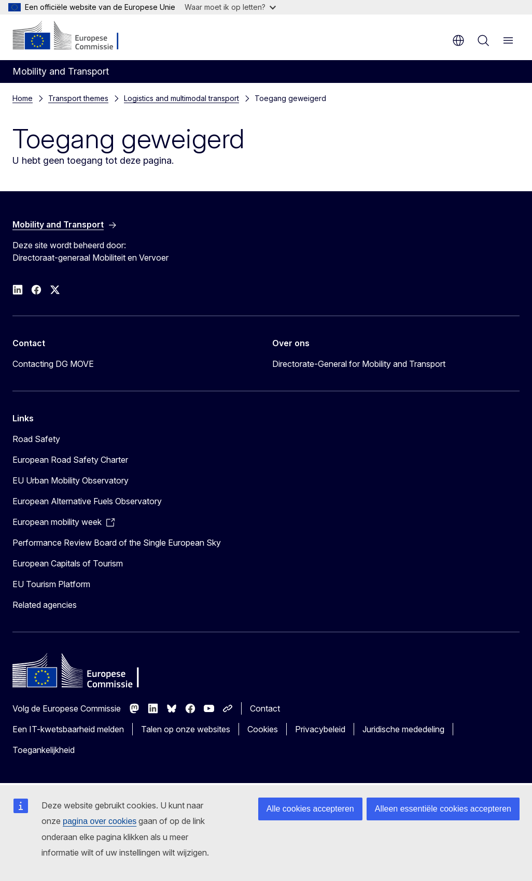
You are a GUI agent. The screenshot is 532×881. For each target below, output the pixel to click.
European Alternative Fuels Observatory (87, 501)
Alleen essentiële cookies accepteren (443, 808)
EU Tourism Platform (51, 584)
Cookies (262, 729)
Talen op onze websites (185, 729)
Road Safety (36, 439)
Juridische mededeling (403, 729)
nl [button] (458, 40)
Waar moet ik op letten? (230, 7)
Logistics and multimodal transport (181, 98)
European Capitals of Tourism (67, 563)
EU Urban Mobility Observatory (70, 480)
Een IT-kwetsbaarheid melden (68, 729)
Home (22, 98)
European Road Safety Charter (70, 459)
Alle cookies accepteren (310, 808)
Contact (265, 708)
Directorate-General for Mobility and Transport (358, 364)
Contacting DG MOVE (53, 364)
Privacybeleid (320, 729)
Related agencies (44, 605)
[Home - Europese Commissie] (75, 36)
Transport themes (78, 98)
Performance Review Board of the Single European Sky (116, 542)
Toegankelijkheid (43, 750)
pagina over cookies (99, 821)
